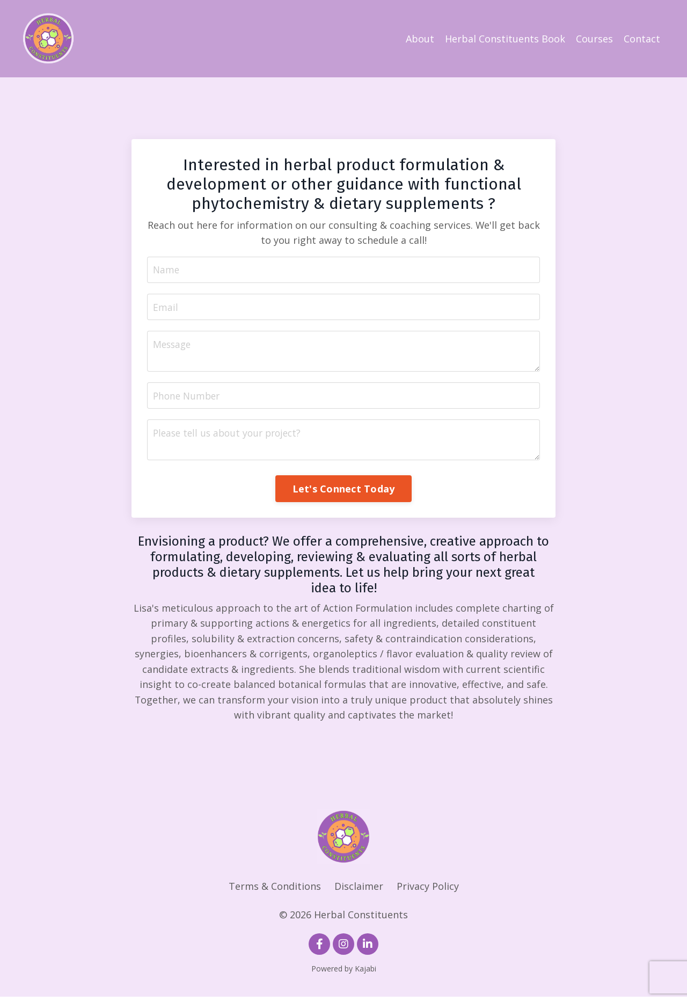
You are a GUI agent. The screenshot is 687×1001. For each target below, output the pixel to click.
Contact (642, 38)
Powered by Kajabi (343, 973)
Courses (594, 38)
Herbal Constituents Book (505, 38)
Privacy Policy (428, 890)
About (420, 38)
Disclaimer (358, 890)
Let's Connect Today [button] (344, 491)
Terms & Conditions (275, 890)
